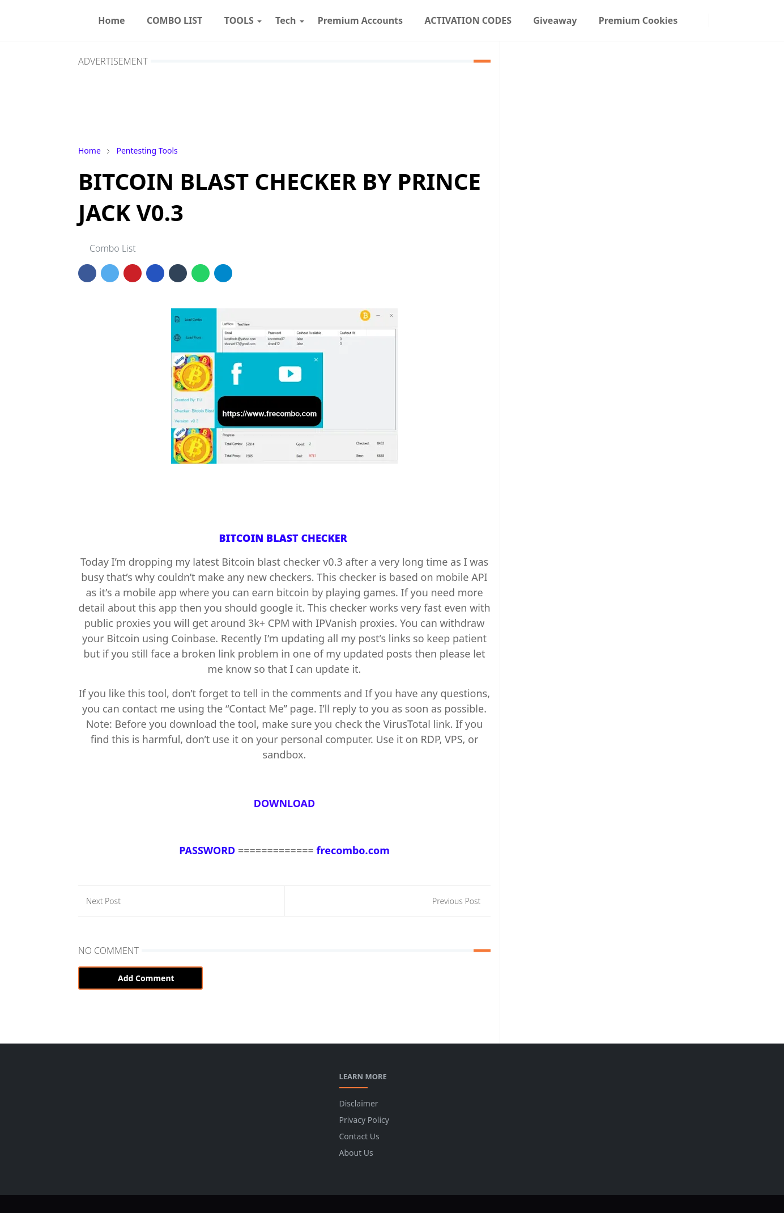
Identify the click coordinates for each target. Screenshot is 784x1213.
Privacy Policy (364, 1119)
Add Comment (140, 978)
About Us (356, 1152)
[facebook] (692, 20)
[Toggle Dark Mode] (716, 20)
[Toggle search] (725, 20)
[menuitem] (111, 20)
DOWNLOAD (285, 803)
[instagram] (701, 20)
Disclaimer (358, 1103)
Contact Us (359, 1136)
